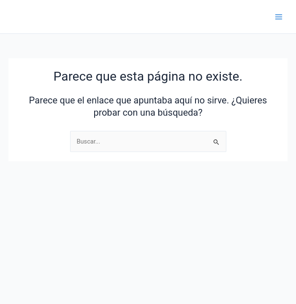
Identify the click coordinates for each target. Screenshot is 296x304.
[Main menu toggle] (279, 17)
